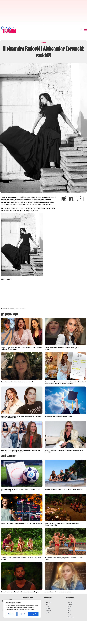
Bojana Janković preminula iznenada (58, 592)
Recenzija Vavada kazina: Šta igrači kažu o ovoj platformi (21, 523)
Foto (47, 606)
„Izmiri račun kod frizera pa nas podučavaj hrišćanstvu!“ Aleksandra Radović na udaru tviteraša (65, 382)
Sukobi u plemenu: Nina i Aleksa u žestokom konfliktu (64, 489)
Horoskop (71, 617)
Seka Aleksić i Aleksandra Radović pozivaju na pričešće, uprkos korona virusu (21, 417)
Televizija (48, 611)
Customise (11, 614)
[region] (22, 609)
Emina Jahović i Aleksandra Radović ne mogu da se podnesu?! (63, 348)
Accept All (33, 614)
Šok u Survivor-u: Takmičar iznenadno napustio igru (20, 592)
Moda (69, 611)
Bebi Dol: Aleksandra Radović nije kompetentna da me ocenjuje (64, 451)
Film (47, 604)
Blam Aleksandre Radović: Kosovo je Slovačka (17, 382)
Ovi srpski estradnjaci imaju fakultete (58, 416)
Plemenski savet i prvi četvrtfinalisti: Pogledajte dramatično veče (62, 524)
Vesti (47, 613)
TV (68, 613)
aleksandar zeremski (8, 308)
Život (69, 615)
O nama (70, 602)
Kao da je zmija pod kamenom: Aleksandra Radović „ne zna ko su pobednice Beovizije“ (20, 451)
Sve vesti (70, 604)
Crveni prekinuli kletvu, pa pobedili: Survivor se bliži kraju (63, 558)
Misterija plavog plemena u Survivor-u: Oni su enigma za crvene (21, 558)
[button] (81, 29)
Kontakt (48, 602)
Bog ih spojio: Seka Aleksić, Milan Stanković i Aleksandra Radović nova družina (21, 348)
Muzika (48, 608)
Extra (69, 606)
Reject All (22, 614)
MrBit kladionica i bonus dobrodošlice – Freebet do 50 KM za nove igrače (20, 490)
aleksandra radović (20, 308)
